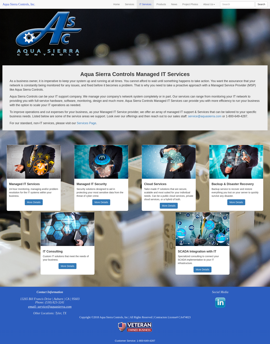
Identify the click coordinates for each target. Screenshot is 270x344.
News (174, 4)
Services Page (86, 123)
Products (161, 4)
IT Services (145, 4)
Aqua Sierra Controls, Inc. (19, 4)
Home (116, 4)
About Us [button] (209, 4)
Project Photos (190, 4)
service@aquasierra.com (204, 116)
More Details (34, 202)
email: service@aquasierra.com (49, 306)
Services (129, 4)
